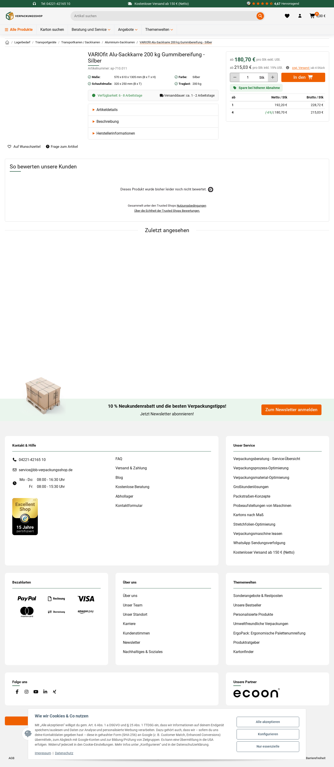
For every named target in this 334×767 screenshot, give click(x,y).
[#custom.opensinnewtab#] (273, 3)
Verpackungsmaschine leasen (257, 533)
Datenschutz (65, 753)
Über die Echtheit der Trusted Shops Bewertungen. (167, 210)
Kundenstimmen (136, 633)
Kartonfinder (243, 652)
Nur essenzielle (267, 746)
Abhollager (124, 496)
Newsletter (131, 642)
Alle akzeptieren (267, 722)
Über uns (130, 595)
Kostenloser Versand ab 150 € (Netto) (264, 552)
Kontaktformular (129, 505)
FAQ (119, 459)
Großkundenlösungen (251, 487)
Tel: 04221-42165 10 (55, 4)
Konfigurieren (267, 734)
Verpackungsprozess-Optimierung (261, 468)
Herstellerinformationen (115, 133)
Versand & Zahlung (131, 468)
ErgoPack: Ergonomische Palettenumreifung (269, 633)
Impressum (43, 753)
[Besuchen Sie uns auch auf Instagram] (26, 692)
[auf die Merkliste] (24, 147)
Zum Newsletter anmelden (291, 409)
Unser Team (132, 605)
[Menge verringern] (235, 77)
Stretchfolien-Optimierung (254, 524)
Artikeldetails (107, 109)
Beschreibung (107, 121)
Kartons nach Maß (248, 515)
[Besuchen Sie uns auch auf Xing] (54, 692)
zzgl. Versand (301, 67)
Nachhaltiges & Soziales (143, 652)
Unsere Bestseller (247, 605)
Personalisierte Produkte (253, 614)
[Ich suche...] (164, 16)
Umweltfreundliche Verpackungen (260, 624)
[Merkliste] (287, 16)
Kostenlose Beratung (132, 487)
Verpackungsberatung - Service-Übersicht (266, 459)
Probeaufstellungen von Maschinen (262, 505)
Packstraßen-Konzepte (251, 496)
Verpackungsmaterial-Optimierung (261, 477)
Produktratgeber (246, 642)
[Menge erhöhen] (272, 77)
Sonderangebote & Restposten (258, 595)
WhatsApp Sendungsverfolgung (259, 543)
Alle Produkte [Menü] (19, 29)
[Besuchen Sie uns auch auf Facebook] (17, 692)
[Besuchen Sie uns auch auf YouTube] (36, 692)
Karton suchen (52, 29)
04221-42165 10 (32, 460)
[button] (300, 16)
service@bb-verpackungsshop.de (45, 470)
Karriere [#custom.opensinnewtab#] (129, 624)
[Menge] (247, 77)
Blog (119, 477)
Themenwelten (157, 29)
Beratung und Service (89, 29)
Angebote (126, 29)
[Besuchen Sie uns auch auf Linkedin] (45, 692)
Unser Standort (135, 614)
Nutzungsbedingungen (191, 205)
